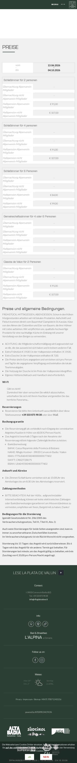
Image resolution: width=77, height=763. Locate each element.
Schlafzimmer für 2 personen (20, 80)
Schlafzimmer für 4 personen (20, 125)
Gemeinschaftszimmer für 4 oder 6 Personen (30, 216)
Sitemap (37, 699)
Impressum (28, 699)
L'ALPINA (33, 637)
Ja (29, 757)
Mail (55, 414)
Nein (46, 757)
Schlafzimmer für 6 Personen (20, 171)
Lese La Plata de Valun (38, 573)
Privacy (19, 699)
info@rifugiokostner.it (38, 599)
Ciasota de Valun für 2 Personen (22, 261)
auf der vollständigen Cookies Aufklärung (27, 747)
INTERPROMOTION (43, 712)
